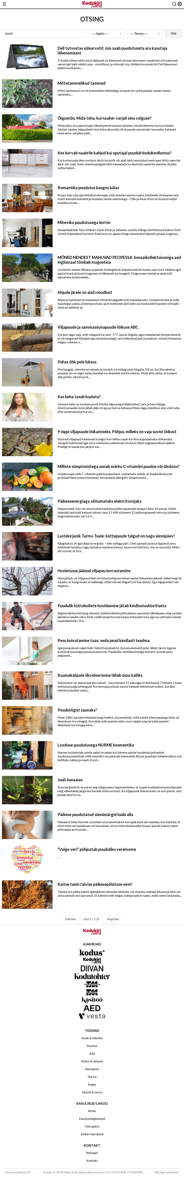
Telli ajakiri (92, 1126)
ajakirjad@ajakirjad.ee (91, 1172)
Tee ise (92, 1076)
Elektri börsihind (92, 1134)
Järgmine (113, 919)
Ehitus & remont (92, 1061)
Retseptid (92, 1069)
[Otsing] (174, 4)
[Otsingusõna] (44, 33)
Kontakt (92, 1160)
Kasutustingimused (92, 1118)
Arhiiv (92, 1111)
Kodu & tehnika (92, 1038)
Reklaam (92, 1153)
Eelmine (70, 919)
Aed (92, 1053)
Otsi (173, 33)
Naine (92, 1084)
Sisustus (92, 1045)
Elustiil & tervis (92, 1092)
